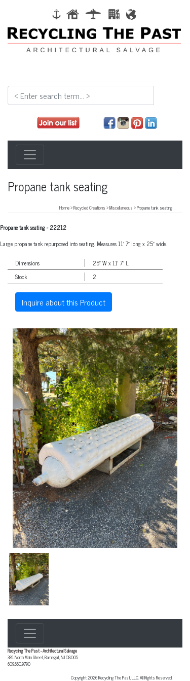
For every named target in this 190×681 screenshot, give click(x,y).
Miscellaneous (121, 207)
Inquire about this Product (63, 302)
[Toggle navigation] (30, 155)
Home (64, 207)
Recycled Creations (89, 207)
